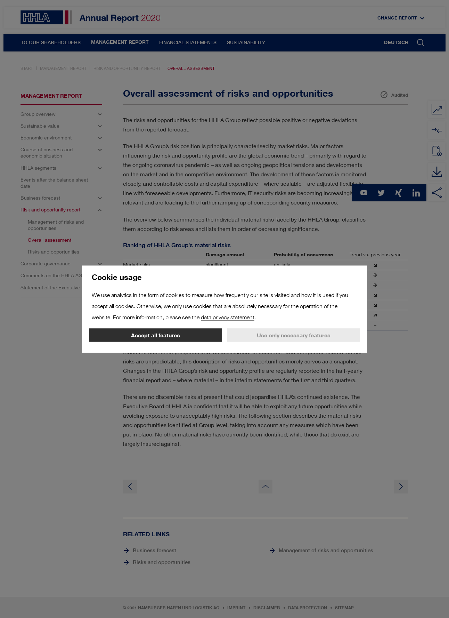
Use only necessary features (293, 334)
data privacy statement (227, 317)
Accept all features (155, 334)
